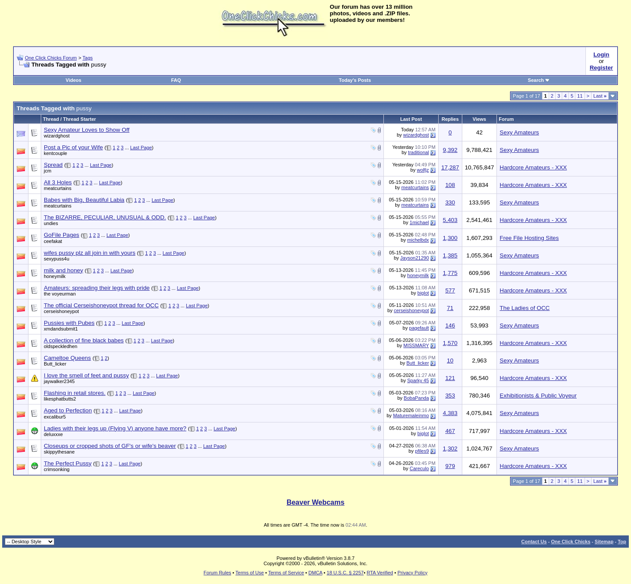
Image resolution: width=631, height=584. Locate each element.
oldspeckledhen (60, 346)
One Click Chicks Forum (51, 57)
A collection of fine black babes (84, 340)
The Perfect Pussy (68, 463)
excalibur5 (55, 416)
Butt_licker (55, 363)
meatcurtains (57, 188)
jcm (47, 170)
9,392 (450, 150)
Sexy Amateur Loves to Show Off (86, 130)
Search (539, 80)
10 (450, 360)
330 (450, 202)
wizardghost (57, 135)
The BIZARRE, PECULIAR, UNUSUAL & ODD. (105, 217)
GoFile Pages (61, 235)
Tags (87, 57)
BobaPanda (416, 398)
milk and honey (63, 270)
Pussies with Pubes (69, 323)
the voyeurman (60, 293)
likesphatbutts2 (60, 398)
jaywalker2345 (59, 381)
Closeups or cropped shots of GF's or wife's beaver (110, 446)
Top (622, 541)
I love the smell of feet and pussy (86, 375)
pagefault (419, 328)
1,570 (450, 343)
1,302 (450, 448)
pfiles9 (422, 451)
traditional (418, 152)
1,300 (450, 238)
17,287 (450, 167)
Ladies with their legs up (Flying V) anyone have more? (115, 428)
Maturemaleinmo (411, 415)
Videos (74, 80)
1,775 (450, 273)
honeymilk (55, 276)
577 (450, 290)
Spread (53, 165)
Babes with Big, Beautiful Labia (84, 200)
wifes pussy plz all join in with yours (89, 253)
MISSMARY (416, 345)
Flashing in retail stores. (75, 393)
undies (51, 223)
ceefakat (53, 241)
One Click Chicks (570, 541)
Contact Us (534, 541)
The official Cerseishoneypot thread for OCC (101, 305)
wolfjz (423, 169)
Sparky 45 (418, 380)
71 (450, 308)
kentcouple (55, 153)
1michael (419, 222)
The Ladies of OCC (524, 308)
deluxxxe (53, 434)
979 (450, 466)
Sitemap (604, 541)
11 (579, 96)
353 (450, 395)
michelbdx (418, 240)
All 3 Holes (58, 182)
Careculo (419, 468)
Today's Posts (355, 80)
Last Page (141, 147)
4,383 (450, 413)
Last (599, 96)
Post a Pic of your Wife (73, 147)
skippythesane (59, 451)
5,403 (450, 220)
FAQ (176, 80)
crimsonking (57, 469)
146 (450, 325)
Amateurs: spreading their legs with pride (97, 288)
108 (450, 185)
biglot (423, 293)
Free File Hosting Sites (529, 238)
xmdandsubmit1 (61, 328)
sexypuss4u (56, 258)
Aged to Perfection (68, 410)
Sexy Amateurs (519, 132)
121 (450, 378)
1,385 (450, 255)
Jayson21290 (414, 257)
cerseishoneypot (61, 311)
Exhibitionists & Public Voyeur (538, 395)
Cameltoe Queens (67, 358)
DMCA (315, 572)
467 (450, 431)
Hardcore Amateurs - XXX (533, 167)
